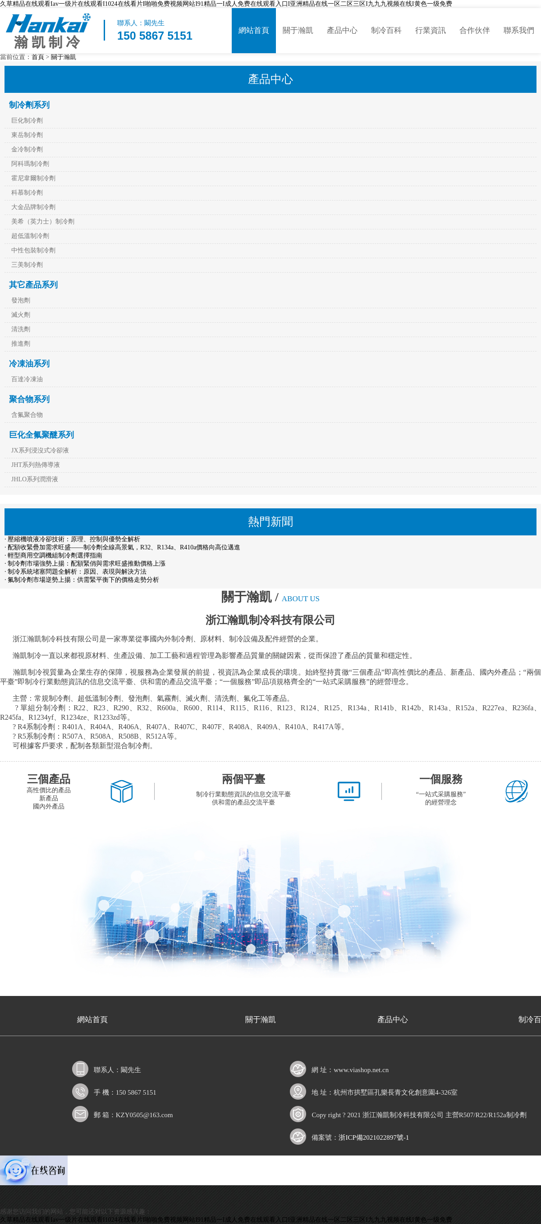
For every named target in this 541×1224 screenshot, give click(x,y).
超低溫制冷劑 (30, 236)
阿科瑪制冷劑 (30, 163)
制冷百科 (386, 30)
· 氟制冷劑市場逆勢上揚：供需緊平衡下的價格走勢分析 (82, 579)
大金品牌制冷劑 (33, 207)
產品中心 (342, 30)
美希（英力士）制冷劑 (42, 221)
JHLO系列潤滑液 (34, 479)
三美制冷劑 (27, 264)
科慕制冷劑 (27, 192)
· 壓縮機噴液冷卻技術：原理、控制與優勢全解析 (72, 539)
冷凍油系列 (29, 363)
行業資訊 (430, 30)
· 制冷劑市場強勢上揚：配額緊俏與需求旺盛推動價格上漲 (85, 563)
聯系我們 (519, 30)
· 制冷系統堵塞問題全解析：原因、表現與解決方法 (76, 571)
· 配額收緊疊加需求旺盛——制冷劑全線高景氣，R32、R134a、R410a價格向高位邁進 (122, 547)
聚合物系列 (29, 399)
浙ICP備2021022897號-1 (374, 1137)
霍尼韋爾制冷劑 (33, 178)
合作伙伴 (474, 30)
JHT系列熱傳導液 (35, 464)
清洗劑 (20, 329)
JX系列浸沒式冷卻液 (40, 450)
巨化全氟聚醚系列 (41, 434)
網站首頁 (253, 30)
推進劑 (20, 343)
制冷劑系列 (29, 105)
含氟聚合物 (27, 414)
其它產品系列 (33, 284)
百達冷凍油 (27, 379)
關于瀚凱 (298, 30)
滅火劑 (20, 314)
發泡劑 (20, 300)
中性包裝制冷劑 (33, 250)
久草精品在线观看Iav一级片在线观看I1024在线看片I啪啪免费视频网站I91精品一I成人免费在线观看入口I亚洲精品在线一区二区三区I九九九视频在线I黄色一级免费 (226, 3)
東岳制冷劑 (27, 135)
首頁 (38, 57)
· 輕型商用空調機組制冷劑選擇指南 (53, 555)
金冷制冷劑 (27, 149)
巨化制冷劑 (27, 120)
